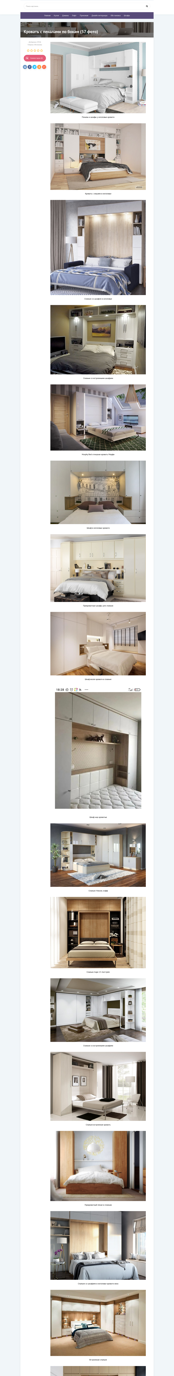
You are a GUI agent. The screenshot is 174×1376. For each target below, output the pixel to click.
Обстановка (116, 15)
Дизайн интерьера (99, 15)
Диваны (65, 15)
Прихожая (84, 15)
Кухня (56, 15)
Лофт (74, 15)
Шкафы (127, 15)
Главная (47, 15)
